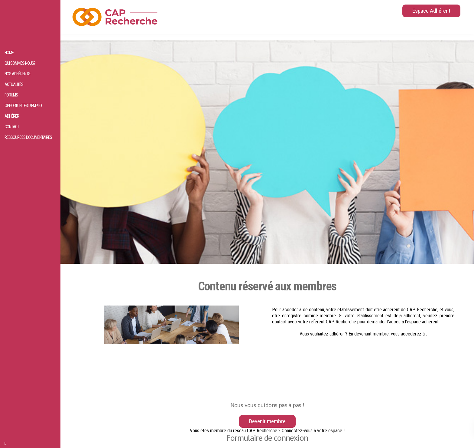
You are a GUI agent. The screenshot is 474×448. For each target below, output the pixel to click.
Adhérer (12, 116)
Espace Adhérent (431, 10)
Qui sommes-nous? (20, 63)
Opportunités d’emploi (23, 105)
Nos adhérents (17, 74)
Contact (12, 126)
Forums (11, 95)
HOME (9, 52)
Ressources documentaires (28, 137)
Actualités (14, 84)
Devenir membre (267, 421)
